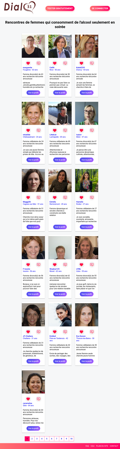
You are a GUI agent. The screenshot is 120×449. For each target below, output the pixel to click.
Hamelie (79, 202)
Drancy (79, 70)
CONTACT (114, 446)
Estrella (53, 202)
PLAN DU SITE (102, 446)
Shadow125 (54, 269)
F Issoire (26, 269)
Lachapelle (54, 137)
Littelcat (53, 135)
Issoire (26, 271)
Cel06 (52, 67)
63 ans (35, 70)
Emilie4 (53, 336)
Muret (52, 271)
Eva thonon (81, 336)
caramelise (27, 403)
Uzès (78, 271)
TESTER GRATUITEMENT (60, 8)
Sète (25, 405)
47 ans (85, 137)
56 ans (33, 271)
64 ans (86, 70)
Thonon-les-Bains (83, 338)
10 (71, 439)
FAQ (87, 446)
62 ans (59, 271)
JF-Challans (28, 336)
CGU (92, 446)
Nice (51, 70)
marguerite (27, 67)
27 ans (85, 204)
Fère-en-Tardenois (57, 338)
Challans (26, 338)
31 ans (34, 338)
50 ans (57, 70)
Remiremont (55, 204)
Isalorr (79, 135)
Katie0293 (80, 67)
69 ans (63, 137)
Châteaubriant (29, 137)
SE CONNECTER (100, 8)
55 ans (84, 271)
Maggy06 (27, 202)
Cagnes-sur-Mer (29, 204)
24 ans (39, 137)
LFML (78, 269)
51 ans (40, 204)
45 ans (64, 204)
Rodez (78, 204)
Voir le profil (33, 93)
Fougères (27, 70)
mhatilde (26, 135)
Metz (78, 137)
